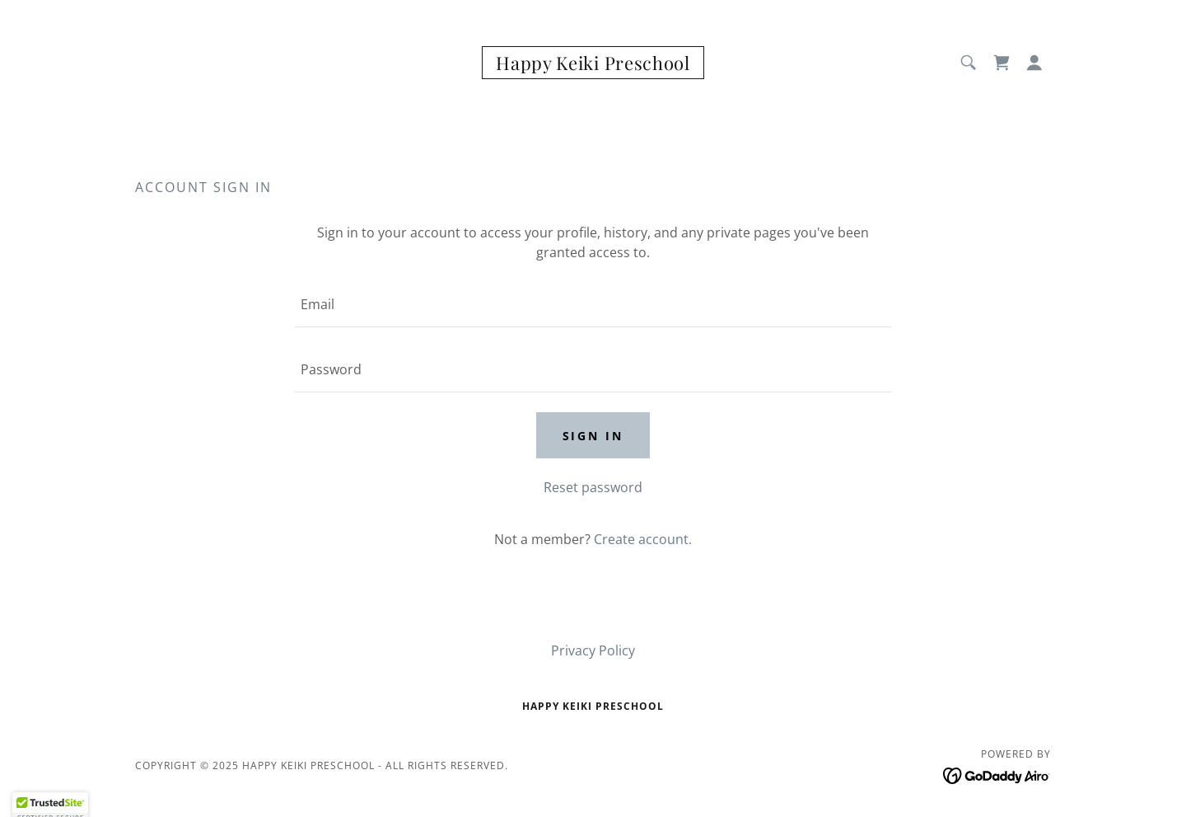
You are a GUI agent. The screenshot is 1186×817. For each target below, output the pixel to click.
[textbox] (592, 304)
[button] (1034, 62)
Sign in (593, 436)
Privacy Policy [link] (593, 650)
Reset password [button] (593, 487)
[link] (592, 65)
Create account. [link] (643, 539)
